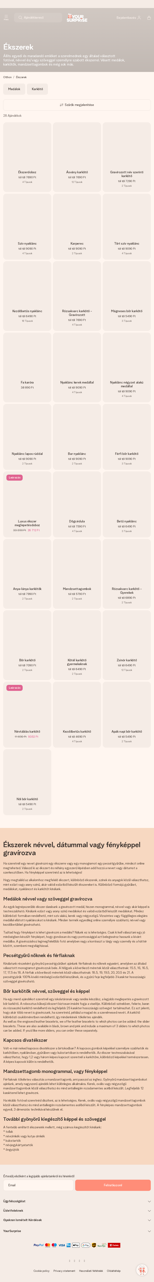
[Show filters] (77, 105)
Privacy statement (64, 1270)
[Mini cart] (147, 18)
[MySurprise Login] (129, 18)
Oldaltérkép (114, 1270)
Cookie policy (41, 1270)
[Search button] (20, 17)
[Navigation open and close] (6, 18)
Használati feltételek (91, 1270)
